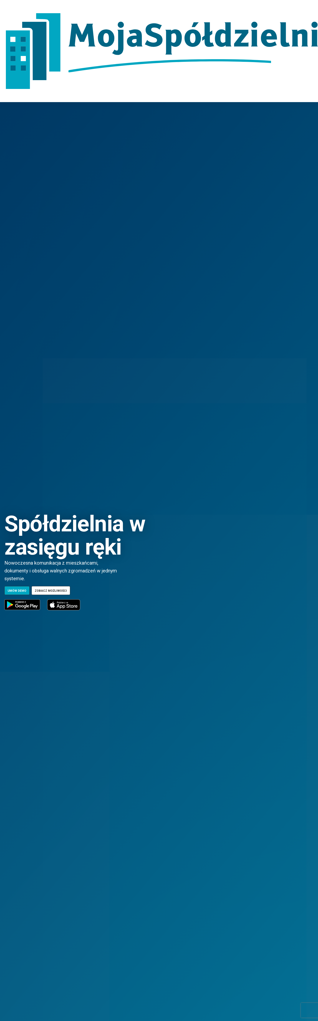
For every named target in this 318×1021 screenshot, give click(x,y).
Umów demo (17, 590)
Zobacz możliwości (51, 590)
